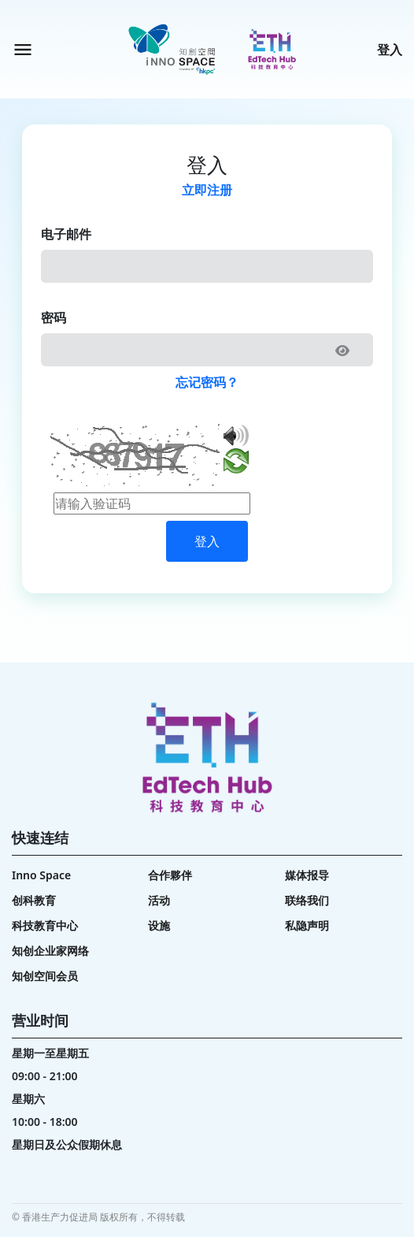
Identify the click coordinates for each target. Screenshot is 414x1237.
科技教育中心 (45, 925)
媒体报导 (307, 874)
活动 (159, 900)
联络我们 (307, 900)
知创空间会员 (45, 975)
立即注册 (207, 190)
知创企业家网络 (50, 950)
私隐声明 (307, 925)
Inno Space (41, 874)
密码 (53, 317)
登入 (389, 49)
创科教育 (34, 900)
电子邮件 (66, 234)
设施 (159, 925)
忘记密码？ (207, 382)
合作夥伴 (170, 874)
